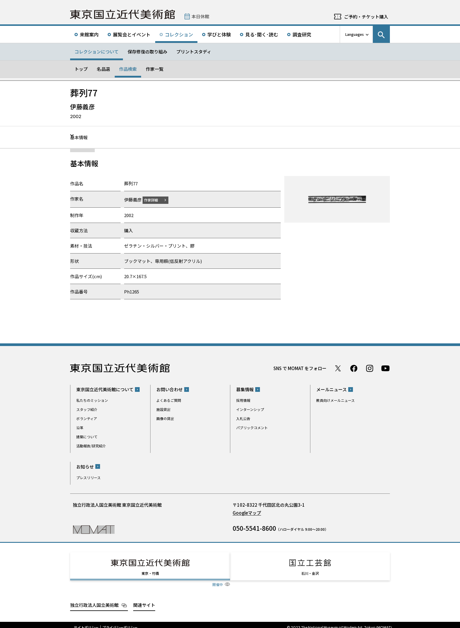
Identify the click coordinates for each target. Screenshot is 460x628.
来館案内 (89, 34)
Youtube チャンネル (385, 368)
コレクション (179, 34)
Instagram (369, 368)
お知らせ (85, 466)
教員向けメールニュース (335, 400)
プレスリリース (88, 477)
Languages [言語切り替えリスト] (354, 34)
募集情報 (245, 389)
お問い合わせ (169, 389)
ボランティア (86, 418)
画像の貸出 (165, 418)
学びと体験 (219, 34)
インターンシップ (250, 409)
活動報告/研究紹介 (91, 445)
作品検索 (128, 69)
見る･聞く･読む (261, 34)
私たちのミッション (92, 400)
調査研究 (301, 34)
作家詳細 (155, 199)
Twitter (338, 368)
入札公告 (243, 418)
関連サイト (144, 599)
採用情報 (243, 400)
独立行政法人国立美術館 (94, 599)
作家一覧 (154, 69)
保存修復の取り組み (147, 51)
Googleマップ (247, 512)
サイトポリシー (86, 622)
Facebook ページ (353, 368)
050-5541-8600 (254, 527)
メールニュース (331, 389)
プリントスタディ (193, 51)
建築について (86, 436)
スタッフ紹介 (86, 409)
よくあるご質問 (168, 400)
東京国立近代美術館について (104, 389)
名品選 (103, 69)
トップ (81, 69)
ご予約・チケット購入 (366, 17)
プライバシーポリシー (120, 622)
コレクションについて (97, 51)
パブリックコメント (252, 427)
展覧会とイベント (131, 34)
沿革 (79, 427)
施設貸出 (163, 409)
